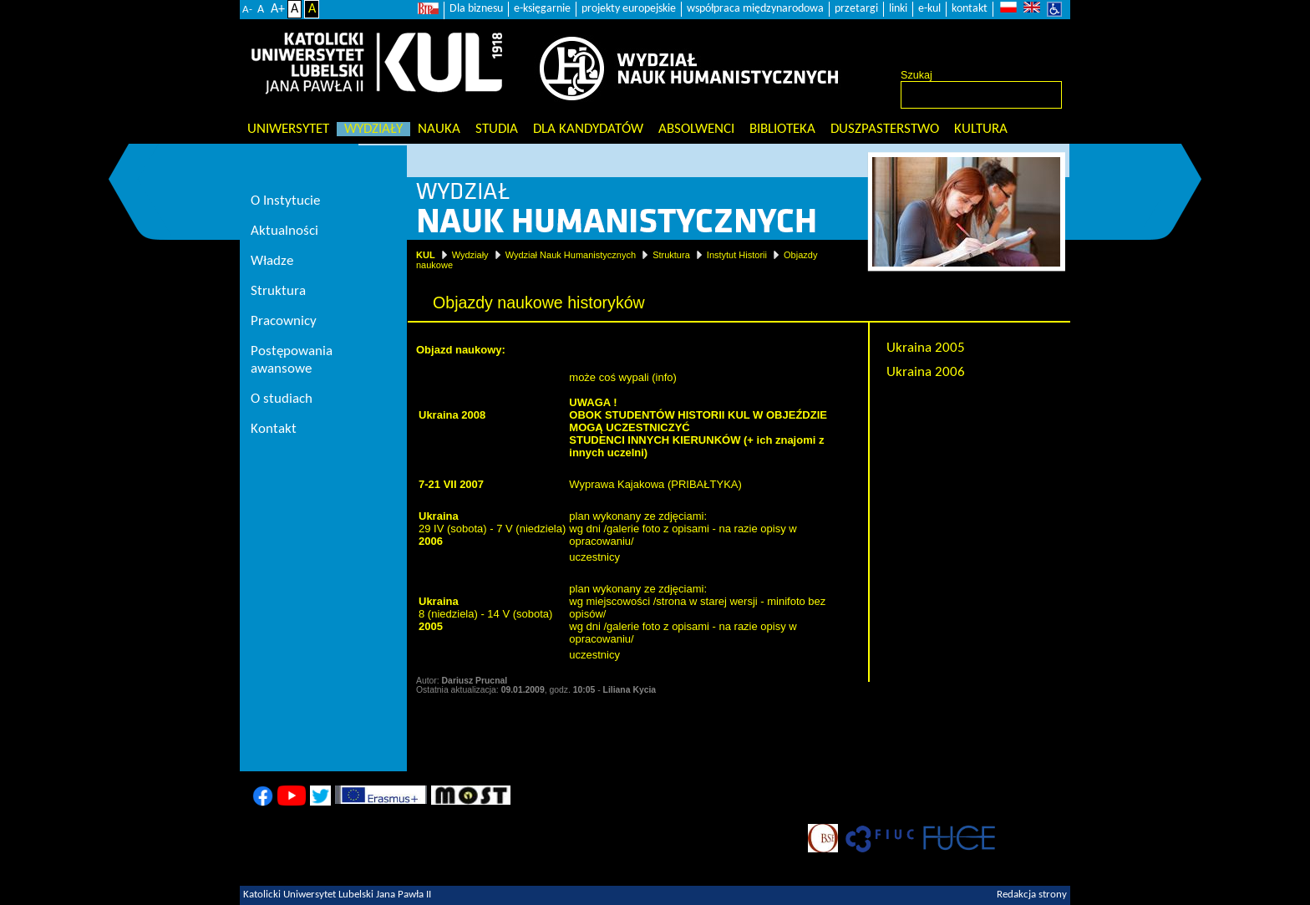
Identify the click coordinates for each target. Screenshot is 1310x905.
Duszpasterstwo (884, 129)
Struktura (671, 255)
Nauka (439, 129)
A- (247, 9)
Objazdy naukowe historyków (973, 396)
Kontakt (274, 429)
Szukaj (916, 75)
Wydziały (373, 129)
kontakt (970, 9)
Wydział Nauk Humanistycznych (570, 255)
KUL (425, 255)
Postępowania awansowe (292, 360)
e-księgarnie (542, 9)
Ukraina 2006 (925, 372)
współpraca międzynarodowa (755, 9)
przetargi (856, 9)
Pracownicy (284, 321)
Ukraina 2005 (925, 348)
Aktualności (284, 231)
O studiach (281, 399)
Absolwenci (696, 129)
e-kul (929, 9)
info (664, 377)
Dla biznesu (476, 9)
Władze (272, 261)
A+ (278, 9)
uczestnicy (594, 557)
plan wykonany (605, 516)
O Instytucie (285, 201)
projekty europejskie (628, 9)
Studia (496, 129)
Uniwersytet (288, 129)
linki (898, 9)
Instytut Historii (737, 255)
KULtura (981, 129)
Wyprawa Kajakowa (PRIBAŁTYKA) (655, 484)
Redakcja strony (1032, 895)
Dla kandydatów (588, 129)
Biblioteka (782, 129)
